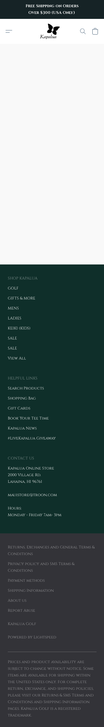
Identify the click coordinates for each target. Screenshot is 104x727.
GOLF (13, 288)
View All (17, 358)
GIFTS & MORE (21, 298)
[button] (52, 31)
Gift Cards (19, 408)
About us (17, 600)
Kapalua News (22, 428)
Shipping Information (31, 590)
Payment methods (26, 580)
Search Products (26, 388)
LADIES (14, 318)
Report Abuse (21, 610)
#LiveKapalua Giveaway (32, 438)
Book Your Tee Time (28, 418)
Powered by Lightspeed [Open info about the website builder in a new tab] (32, 637)
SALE (12, 338)
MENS (13, 308)
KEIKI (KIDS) (19, 328)
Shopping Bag (22, 398)
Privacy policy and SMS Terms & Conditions (41, 567)
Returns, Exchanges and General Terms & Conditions (51, 550)
